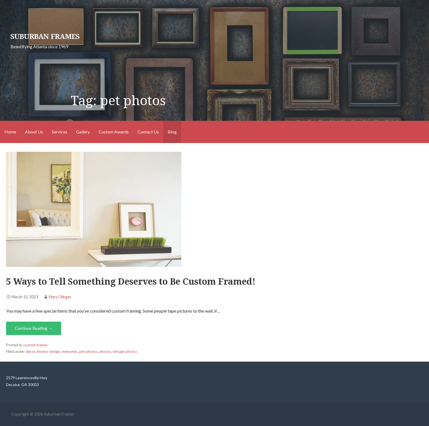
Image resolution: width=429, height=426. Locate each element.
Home (10, 131)
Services (59, 131)
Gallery (83, 131)
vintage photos (125, 351)
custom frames (35, 345)
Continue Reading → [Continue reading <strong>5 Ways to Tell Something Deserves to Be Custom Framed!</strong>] (33, 328)
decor (30, 351)
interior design (48, 351)
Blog (172, 131)
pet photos (88, 351)
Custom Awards (114, 131)
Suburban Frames (44, 36)
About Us (34, 131)
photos (105, 351)
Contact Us (148, 131)
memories (70, 351)
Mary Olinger (60, 297)
